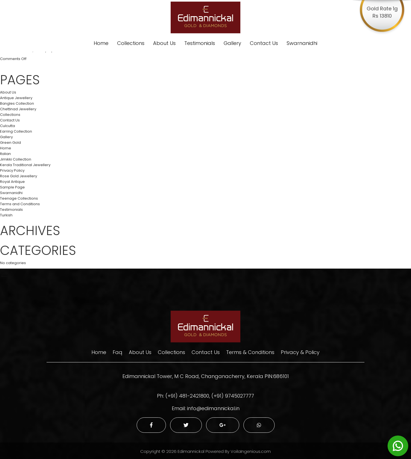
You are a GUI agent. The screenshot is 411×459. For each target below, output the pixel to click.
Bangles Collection (17, 103)
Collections (130, 43)
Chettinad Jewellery (18, 109)
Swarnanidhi (302, 43)
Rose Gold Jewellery (18, 176)
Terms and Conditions (20, 204)
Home (101, 43)
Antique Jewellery (16, 98)
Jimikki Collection (15, 159)
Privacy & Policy (300, 352)
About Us (164, 43)
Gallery (232, 43)
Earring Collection (16, 131)
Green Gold (10, 142)
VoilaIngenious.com (251, 451)
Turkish (6, 215)
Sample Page (12, 187)
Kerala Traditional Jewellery (25, 165)
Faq (117, 352)
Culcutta (7, 125)
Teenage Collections (19, 198)
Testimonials (199, 43)
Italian (5, 153)
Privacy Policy (12, 170)
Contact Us (264, 43)
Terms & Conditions (250, 352)
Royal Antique (12, 181)
